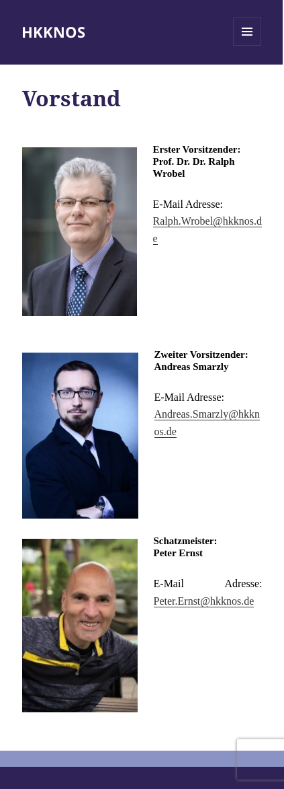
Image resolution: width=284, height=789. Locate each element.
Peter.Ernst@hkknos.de (204, 601)
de (172, 431)
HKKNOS (53, 32)
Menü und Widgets (247, 45)
